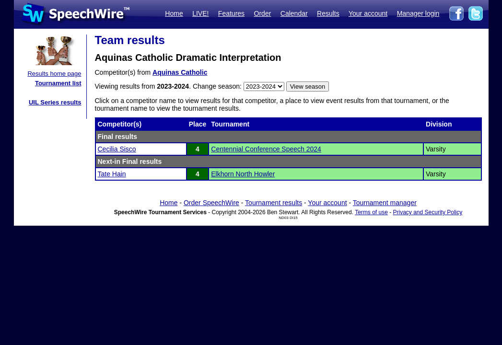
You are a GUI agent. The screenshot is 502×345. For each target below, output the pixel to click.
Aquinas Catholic (179, 72)
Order (262, 13)
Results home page (54, 73)
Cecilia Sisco (117, 149)
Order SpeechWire (211, 203)
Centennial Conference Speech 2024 (266, 149)
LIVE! (200, 13)
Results (328, 13)
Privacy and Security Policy (428, 212)
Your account (368, 13)
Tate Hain (112, 174)
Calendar (294, 13)
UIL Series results (55, 102)
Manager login (418, 13)
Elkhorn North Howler (243, 174)
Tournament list (58, 83)
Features (231, 13)
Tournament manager (385, 203)
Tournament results (273, 203)
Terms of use (371, 212)
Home (174, 13)
